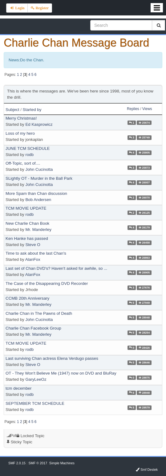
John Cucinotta (39, 169)
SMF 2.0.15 (17, 463)
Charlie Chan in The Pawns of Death (39, 313)
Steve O (32, 244)
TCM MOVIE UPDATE (26, 208)
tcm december (18, 388)
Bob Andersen (38, 199)
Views (147, 109)
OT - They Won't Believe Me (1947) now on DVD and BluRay (61, 373)
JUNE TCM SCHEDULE (28, 148)
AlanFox (32, 259)
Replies (133, 109)
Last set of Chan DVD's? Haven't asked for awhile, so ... (56, 268)
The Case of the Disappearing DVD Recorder (47, 283)
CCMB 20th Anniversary (27, 298)
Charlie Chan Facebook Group (33, 328)
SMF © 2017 (37, 463)
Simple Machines (62, 463)
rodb (29, 154)
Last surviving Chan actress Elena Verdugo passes (52, 358)
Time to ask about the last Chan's (36, 253)
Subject (12, 109)
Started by (32, 109)
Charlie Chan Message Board (76, 42)
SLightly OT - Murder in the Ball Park (39, 178)
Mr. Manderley (38, 229)
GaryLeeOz (35, 379)
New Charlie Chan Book (27, 223)
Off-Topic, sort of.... (23, 163)
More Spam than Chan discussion (36, 193)
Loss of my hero (20, 133)
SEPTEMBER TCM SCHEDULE (35, 403)
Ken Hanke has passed (27, 238)
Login (17, 8)
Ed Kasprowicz (38, 124)
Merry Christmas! (21, 118)
